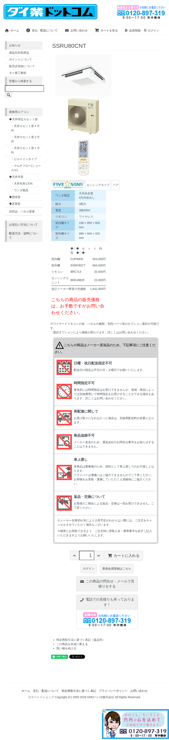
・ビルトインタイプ (24, 159)
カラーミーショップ (41, 697)
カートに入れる (124, 555)
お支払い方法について (23, 224)
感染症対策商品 (19, 52)
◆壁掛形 (14, 197)
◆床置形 (14, 203)
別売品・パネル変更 (22, 211)
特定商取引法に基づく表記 (79, 690)
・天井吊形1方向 (22, 183)
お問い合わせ (76, 30)
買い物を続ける (66, 648)
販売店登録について (22, 66)
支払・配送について (42, 30)
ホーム (12, 30)
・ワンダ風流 (19, 190)
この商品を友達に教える (72, 644)
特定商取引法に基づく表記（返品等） (80, 639)
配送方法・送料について (23, 235)
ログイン (151, 30)
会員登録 (133, 30)
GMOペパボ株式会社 (100, 697)
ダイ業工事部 (17, 73)
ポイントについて (20, 59)
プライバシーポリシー (113, 690)
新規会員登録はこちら (116, 568)
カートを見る (106, 30)
